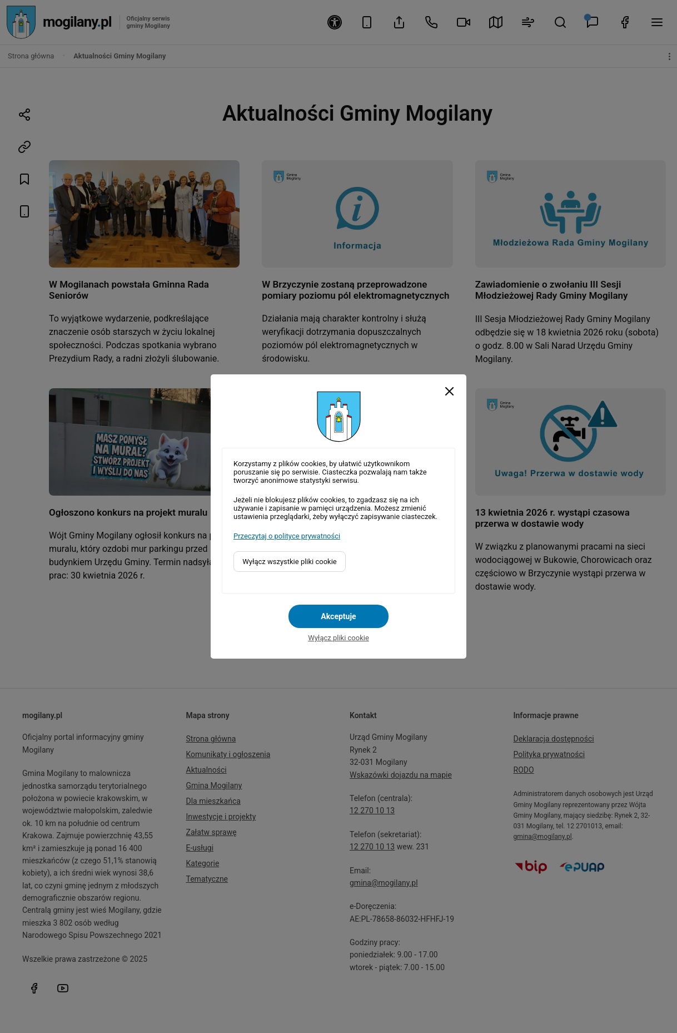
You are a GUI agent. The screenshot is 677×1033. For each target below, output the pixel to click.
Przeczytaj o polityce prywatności (286, 536)
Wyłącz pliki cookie (338, 638)
